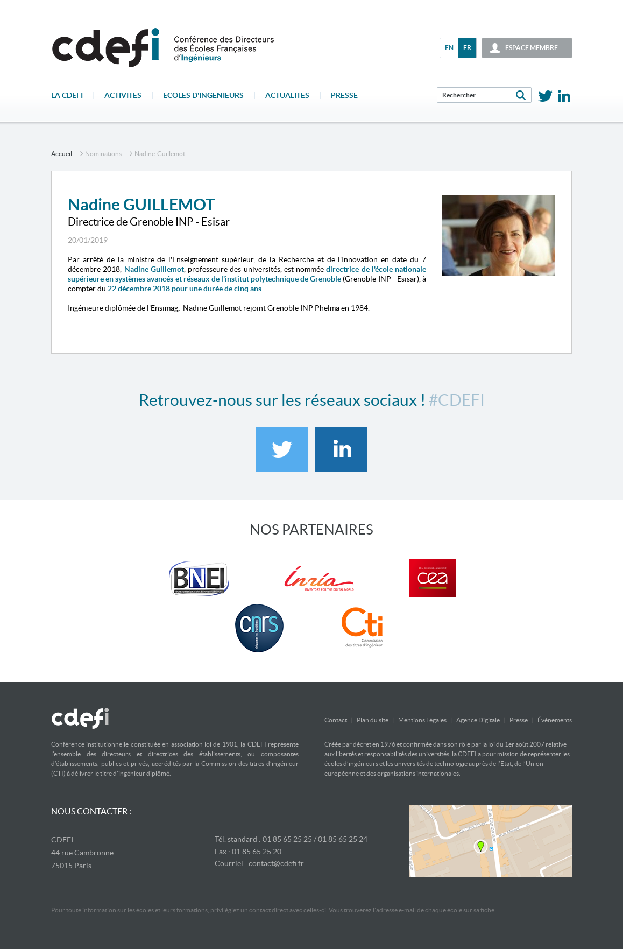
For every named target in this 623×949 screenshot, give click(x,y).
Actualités (287, 95)
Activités (122, 95)
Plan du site (372, 719)
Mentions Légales (422, 719)
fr (467, 47)
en (449, 47)
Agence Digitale (478, 719)
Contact (335, 719)
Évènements (554, 719)
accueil (61, 153)
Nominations (103, 153)
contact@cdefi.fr (276, 863)
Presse (344, 95)
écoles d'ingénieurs (203, 95)
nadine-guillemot (159, 153)
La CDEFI (67, 95)
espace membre (531, 47)
